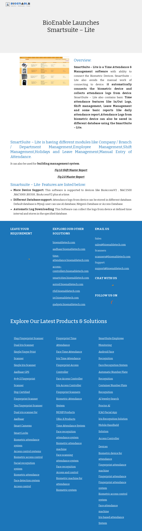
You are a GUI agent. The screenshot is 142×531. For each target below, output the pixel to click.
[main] (71, 26)
